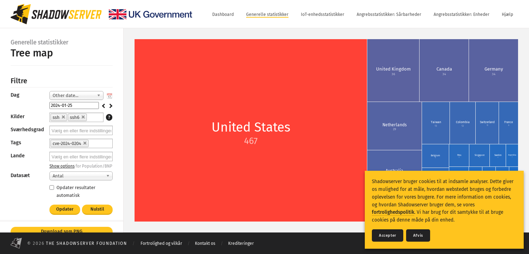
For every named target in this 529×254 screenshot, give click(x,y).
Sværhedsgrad (27, 130)
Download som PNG (61, 231)
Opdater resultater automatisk (72, 191)
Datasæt (20, 176)
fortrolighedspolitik (393, 212)
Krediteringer (241, 243)
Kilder (18, 117)
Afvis (418, 235)
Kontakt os (205, 243)
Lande (18, 156)
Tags (16, 143)
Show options (62, 166)
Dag (15, 95)
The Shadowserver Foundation (86, 243)
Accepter (387, 235)
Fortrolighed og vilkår (161, 243)
